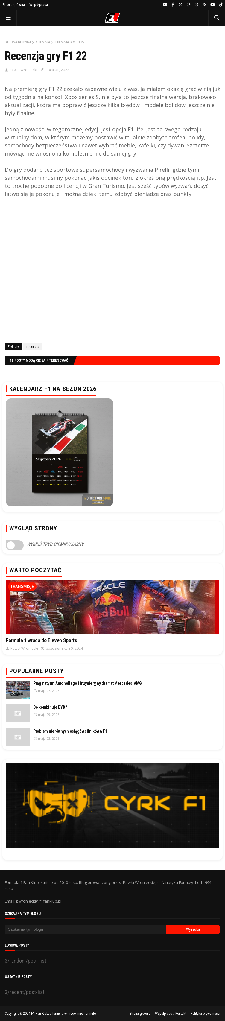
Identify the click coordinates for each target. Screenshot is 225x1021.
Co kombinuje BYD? (50, 707)
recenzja (42, 42)
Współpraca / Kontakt (170, 1013)
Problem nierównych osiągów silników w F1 (70, 731)
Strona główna (13, 4)
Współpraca (38, 4)
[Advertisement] (112, 270)
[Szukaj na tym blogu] (85, 929)
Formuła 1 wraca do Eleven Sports (41, 640)
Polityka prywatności (205, 1013)
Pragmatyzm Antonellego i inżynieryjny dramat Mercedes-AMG (87, 683)
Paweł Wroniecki (23, 69)
